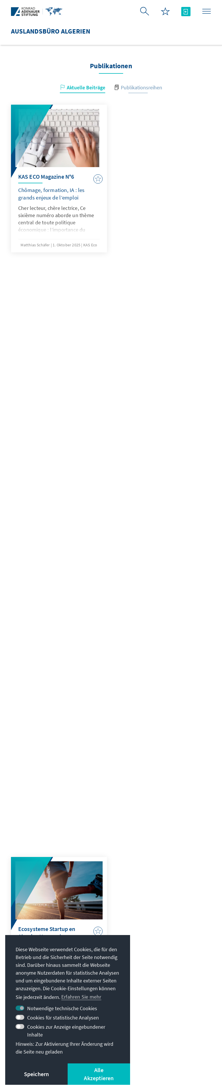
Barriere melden (149, 1052)
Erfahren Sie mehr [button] (81, 996)
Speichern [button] (36, 1074)
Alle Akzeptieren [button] (99, 1074)
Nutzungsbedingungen (168, 1044)
